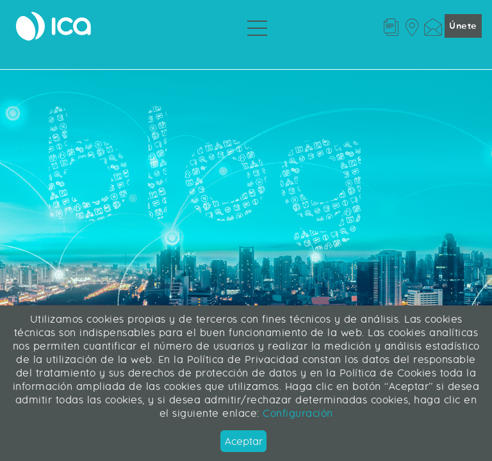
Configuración (296, 413)
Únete (463, 26)
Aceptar (244, 441)
